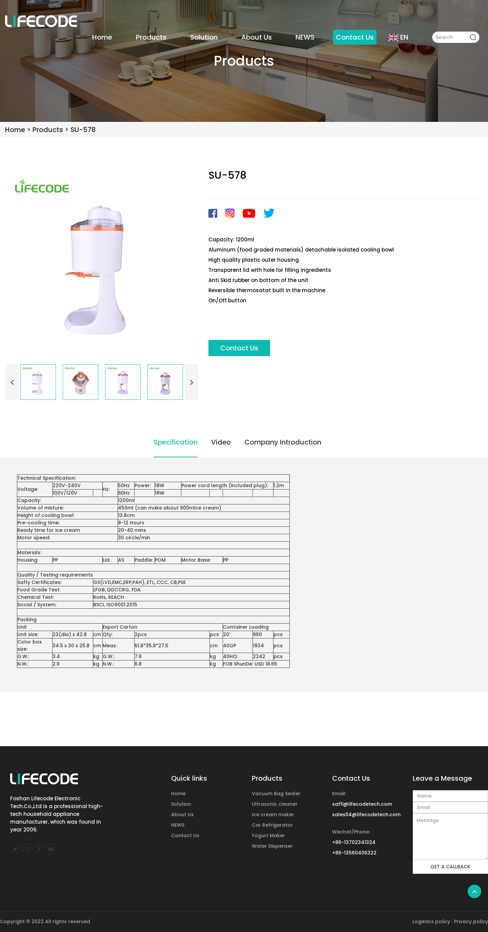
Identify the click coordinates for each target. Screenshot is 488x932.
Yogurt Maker (268, 835)
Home (102, 37)
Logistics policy (431, 921)
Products (151, 37)
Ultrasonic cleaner (275, 804)
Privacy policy (471, 921)
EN (398, 37)
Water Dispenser (272, 846)
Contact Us (355, 37)
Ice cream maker (273, 814)
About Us (256, 37)
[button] (12, 382)
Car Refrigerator (272, 825)
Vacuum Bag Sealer (276, 793)
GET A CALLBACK (450, 866)
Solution (204, 37)
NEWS (305, 37)
